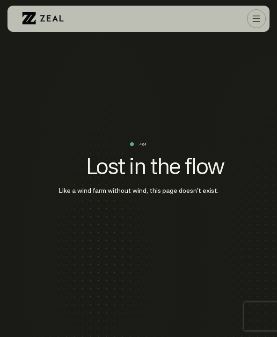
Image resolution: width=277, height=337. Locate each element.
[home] (43, 18)
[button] (256, 18)
